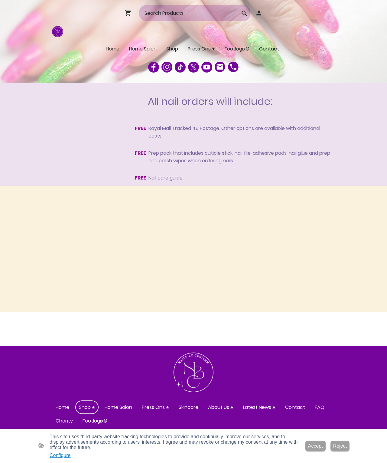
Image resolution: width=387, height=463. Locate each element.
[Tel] (233, 67)
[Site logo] (57, 31)
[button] (244, 13)
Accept (315, 445)
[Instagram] (166, 67)
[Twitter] (193, 67)
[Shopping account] (258, 13)
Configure (60, 455)
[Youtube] (206, 67)
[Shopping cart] (129, 13)
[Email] (220, 67)
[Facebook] (153, 67)
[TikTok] (180, 67)
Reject (340, 445)
